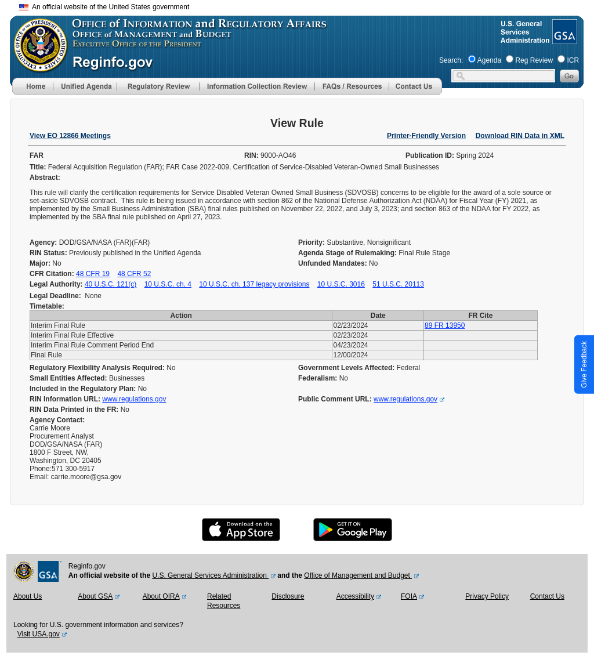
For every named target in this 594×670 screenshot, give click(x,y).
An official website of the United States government (104, 7)
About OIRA (161, 596)
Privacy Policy (487, 596)
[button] (85, 86)
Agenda (489, 60)
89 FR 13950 (445, 325)
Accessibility (355, 596)
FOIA (409, 596)
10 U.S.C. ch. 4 (167, 284)
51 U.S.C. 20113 (398, 284)
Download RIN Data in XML (520, 136)
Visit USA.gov (38, 634)
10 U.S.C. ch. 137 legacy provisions (254, 284)
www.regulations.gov (134, 399)
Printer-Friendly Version (426, 136)
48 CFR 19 (93, 274)
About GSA (95, 596)
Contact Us (547, 596)
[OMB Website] (36, 67)
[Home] (32, 93)
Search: (451, 60)
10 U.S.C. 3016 (341, 284)
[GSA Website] (563, 39)
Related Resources (223, 601)
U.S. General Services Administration (210, 575)
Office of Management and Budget (358, 575)
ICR (573, 60)
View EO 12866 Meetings (70, 136)
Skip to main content (304, 5)
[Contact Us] (415, 93)
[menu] (85, 86)
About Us (27, 596)
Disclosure (287, 596)
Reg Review (534, 60)
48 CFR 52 (134, 274)
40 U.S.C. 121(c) (110, 284)
